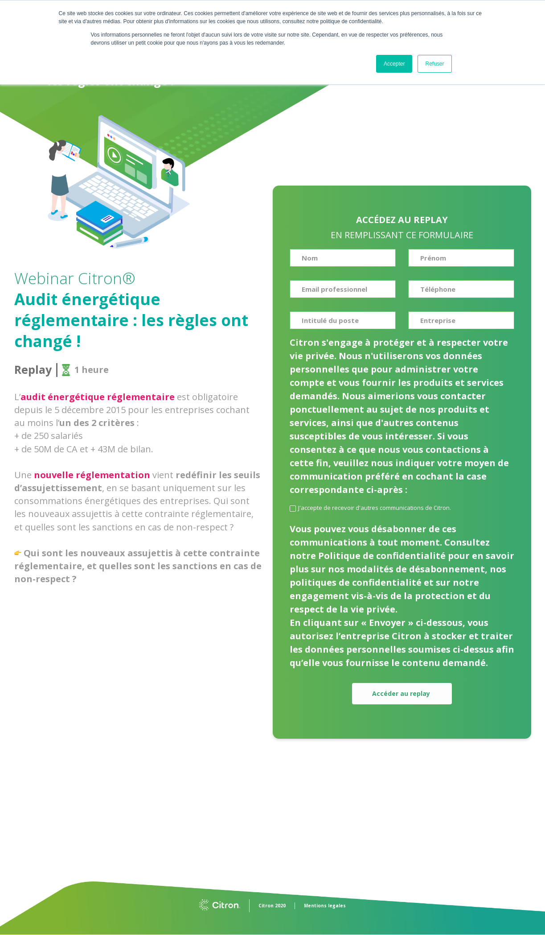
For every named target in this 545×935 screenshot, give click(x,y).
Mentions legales (325, 905)
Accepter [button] (394, 64)
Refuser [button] (434, 64)
